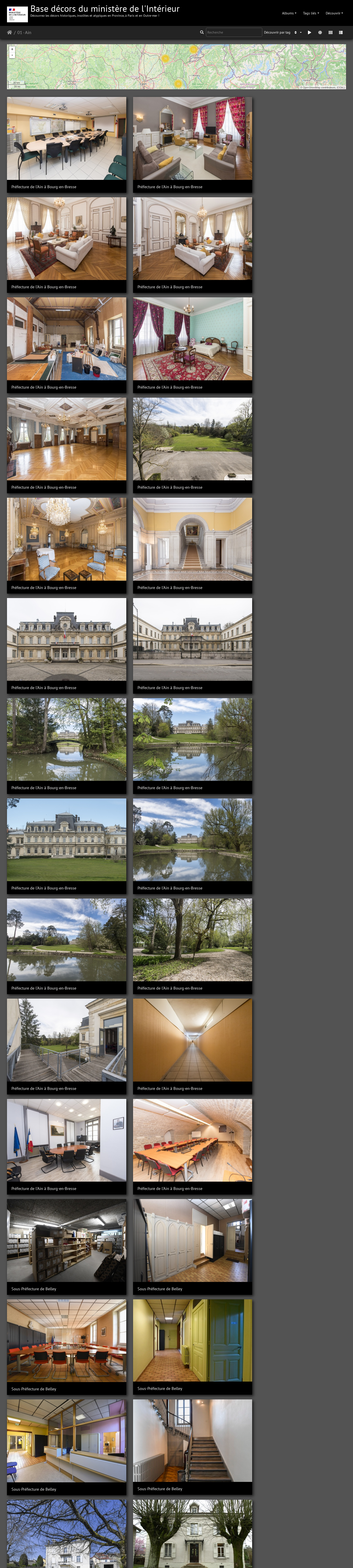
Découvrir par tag (277, 32)
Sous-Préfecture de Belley (206, 522)
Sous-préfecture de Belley (120, 668)
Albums (288, 13)
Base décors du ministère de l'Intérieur (105, 10)
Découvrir (333, 13)
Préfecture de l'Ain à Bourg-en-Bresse (43, 159)
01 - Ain (24, 32)
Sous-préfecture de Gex (118, 1032)
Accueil (9, 32)
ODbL (341, 87)
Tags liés (309, 13)
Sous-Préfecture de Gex (31, 1032)
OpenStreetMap (312, 87)
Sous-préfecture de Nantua (34, 1540)
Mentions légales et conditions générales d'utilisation (213, 1558)
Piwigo (125, 1558)
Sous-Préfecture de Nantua (294, 1250)
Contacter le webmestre (151, 1558)
